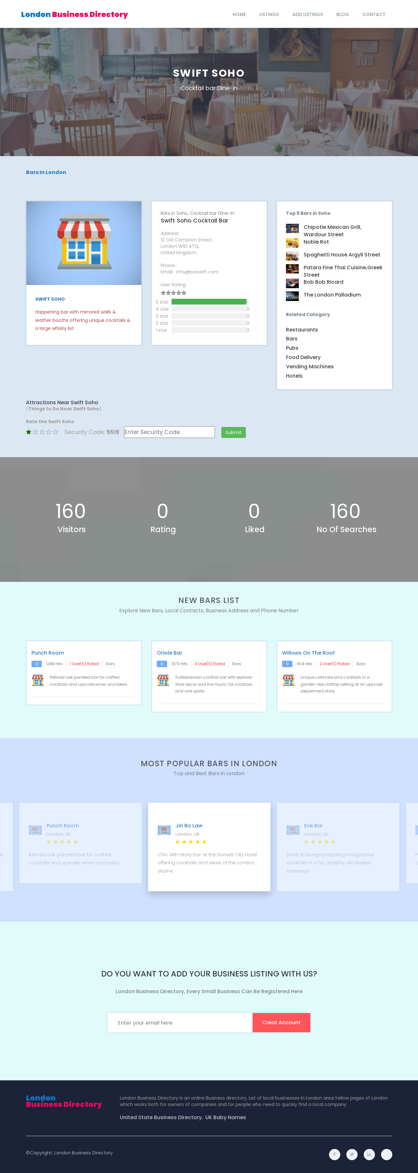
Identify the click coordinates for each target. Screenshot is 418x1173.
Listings (269, 14)
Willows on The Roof (308, 653)
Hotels (294, 376)
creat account (281, 1022)
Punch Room (47, 653)
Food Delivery (303, 357)
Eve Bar (313, 826)
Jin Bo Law (188, 826)
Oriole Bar (169, 653)
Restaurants (302, 329)
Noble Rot (316, 242)
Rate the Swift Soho (50, 421)
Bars (292, 338)
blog (342, 14)
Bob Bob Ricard (323, 282)
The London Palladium (332, 294)
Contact (374, 14)
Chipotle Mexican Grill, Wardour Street (332, 231)
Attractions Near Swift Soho (62, 403)
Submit (234, 432)
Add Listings (307, 14)
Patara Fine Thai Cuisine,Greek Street (343, 271)
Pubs (292, 348)
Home (239, 14)
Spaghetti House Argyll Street (342, 254)
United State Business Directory (161, 1117)
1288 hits (54, 663)
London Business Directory (83, 1153)
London (74, 14)
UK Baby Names (225, 1117)
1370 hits (179, 663)
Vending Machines (310, 366)
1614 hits (304, 663)
